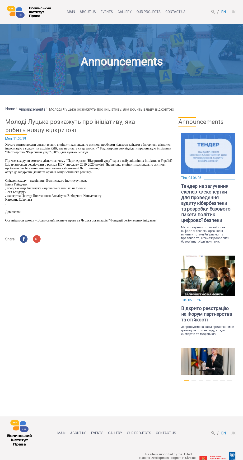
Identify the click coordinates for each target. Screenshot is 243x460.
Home (10, 109)
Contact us (175, 12)
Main (71, 12)
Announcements (32, 109)
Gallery (125, 12)
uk (233, 12)
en (223, 12)
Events (107, 12)
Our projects (148, 12)
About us (88, 12)
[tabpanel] (208, 188)
